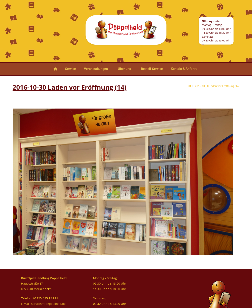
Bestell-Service (152, 69)
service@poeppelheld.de (48, 304)
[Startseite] (189, 86)
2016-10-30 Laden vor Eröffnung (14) (217, 86)
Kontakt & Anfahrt (184, 69)
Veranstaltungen (96, 69)
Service (70, 69)
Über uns (124, 69)
